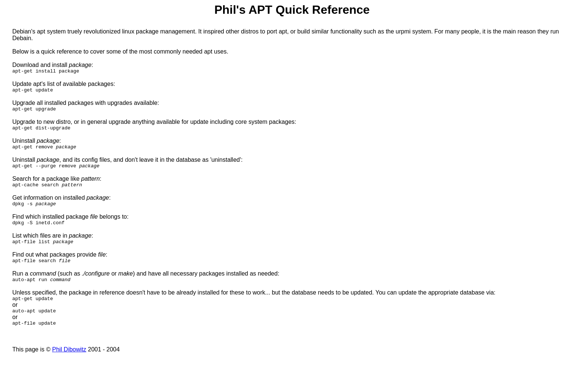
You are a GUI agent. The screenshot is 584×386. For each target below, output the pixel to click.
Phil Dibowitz (69, 366)
